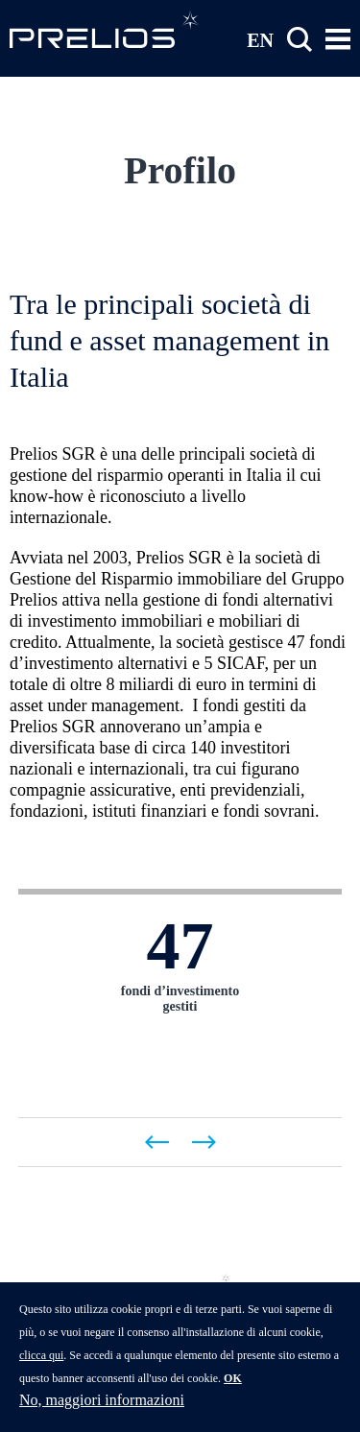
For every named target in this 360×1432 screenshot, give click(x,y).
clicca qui (41, 1367)
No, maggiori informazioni (101, 1412)
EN (260, 39)
